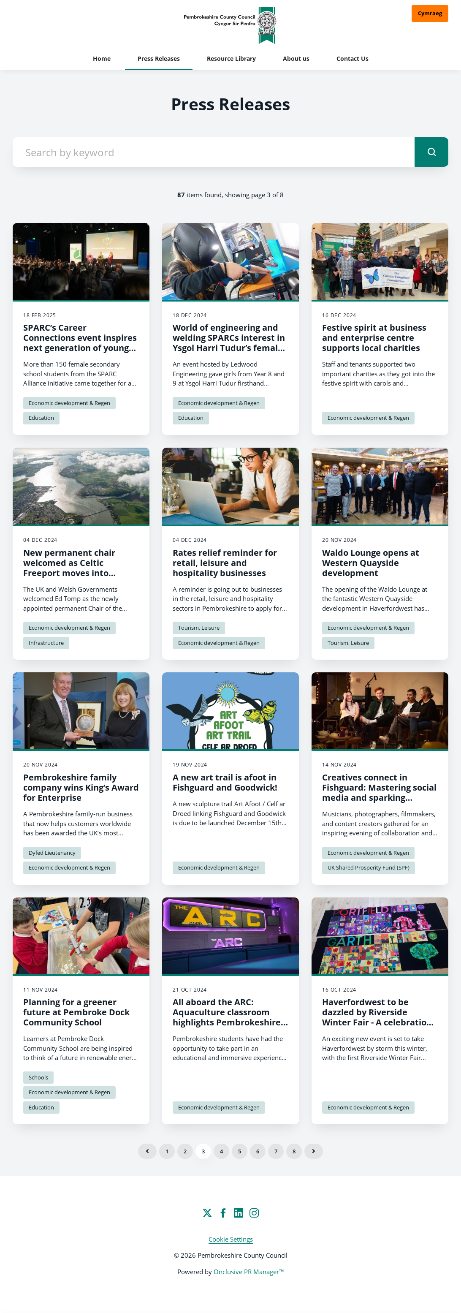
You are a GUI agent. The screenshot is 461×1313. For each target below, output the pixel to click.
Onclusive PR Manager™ (249, 1271)
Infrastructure (46, 643)
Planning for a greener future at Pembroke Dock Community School (76, 1012)
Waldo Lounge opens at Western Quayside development (370, 563)
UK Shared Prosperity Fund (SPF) (368, 867)
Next (313, 1151)
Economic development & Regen (69, 403)
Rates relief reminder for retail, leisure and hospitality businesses (225, 563)
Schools (38, 1077)
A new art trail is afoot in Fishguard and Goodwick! (225, 782)
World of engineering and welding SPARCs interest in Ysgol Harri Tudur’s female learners (229, 343)
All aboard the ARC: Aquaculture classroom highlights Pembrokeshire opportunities (227, 1017)
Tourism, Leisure (199, 627)
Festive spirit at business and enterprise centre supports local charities (374, 337)
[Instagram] (254, 1213)
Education (41, 417)
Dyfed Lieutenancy (52, 852)
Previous (147, 1151)
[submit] (431, 152)
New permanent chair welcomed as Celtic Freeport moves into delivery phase (69, 568)
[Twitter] (207, 1213)
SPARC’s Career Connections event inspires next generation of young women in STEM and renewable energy (80, 348)
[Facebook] (223, 1213)
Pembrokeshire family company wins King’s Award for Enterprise (81, 787)
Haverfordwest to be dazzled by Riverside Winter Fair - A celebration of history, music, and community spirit (377, 1022)
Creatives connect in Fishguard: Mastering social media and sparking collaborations (379, 792)
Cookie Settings (231, 1239)
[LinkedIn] (238, 1213)
